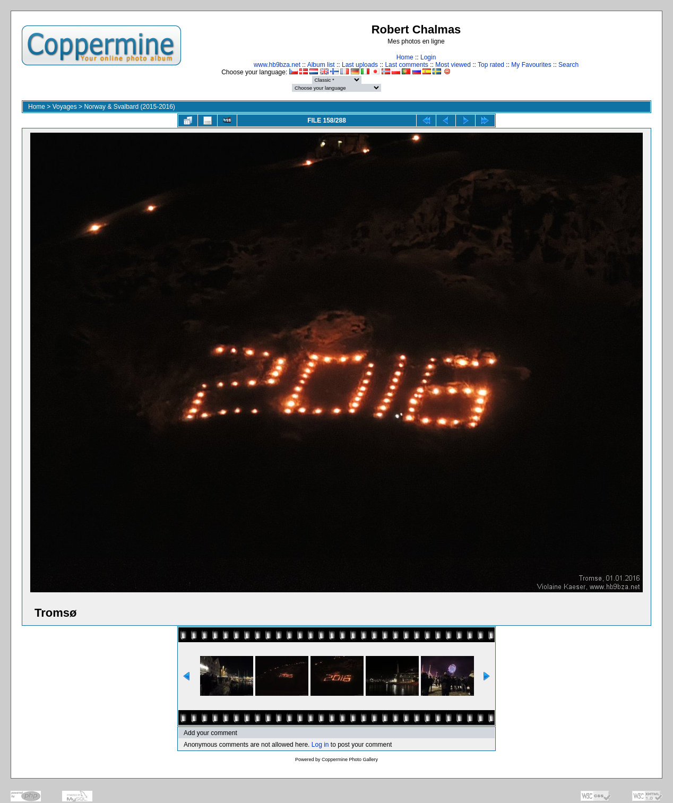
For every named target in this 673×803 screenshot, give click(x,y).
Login (428, 57)
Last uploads (360, 64)
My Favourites (531, 64)
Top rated (491, 64)
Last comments (406, 64)
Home (404, 57)
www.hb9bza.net (277, 64)
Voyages (65, 106)
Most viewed (453, 64)
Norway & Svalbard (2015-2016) (129, 106)
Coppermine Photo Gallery (350, 759)
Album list (321, 64)
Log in (320, 744)
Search (568, 64)
